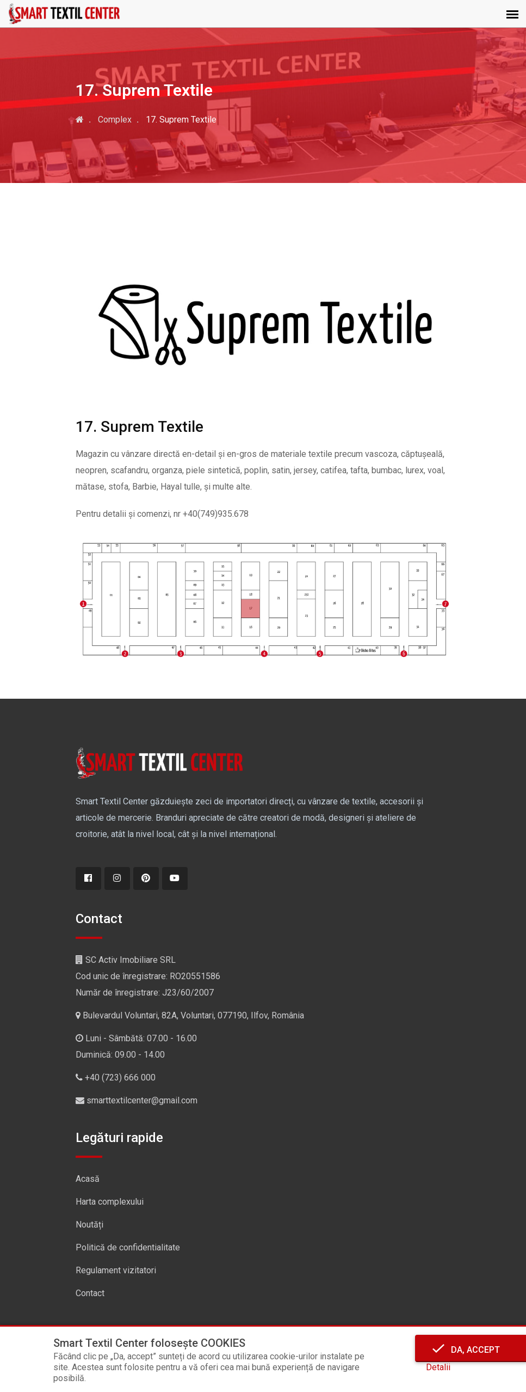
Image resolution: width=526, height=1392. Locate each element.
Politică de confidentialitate (128, 1247)
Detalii (438, 1367)
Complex (115, 119)
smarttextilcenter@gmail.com (141, 1100)
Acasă (88, 1179)
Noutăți (89, 1224)
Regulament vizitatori (116, 1270)
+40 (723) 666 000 (120, 1077)
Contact (90, 1293)
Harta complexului (110, 1201)
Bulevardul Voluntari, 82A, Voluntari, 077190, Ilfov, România (193, 1015)
